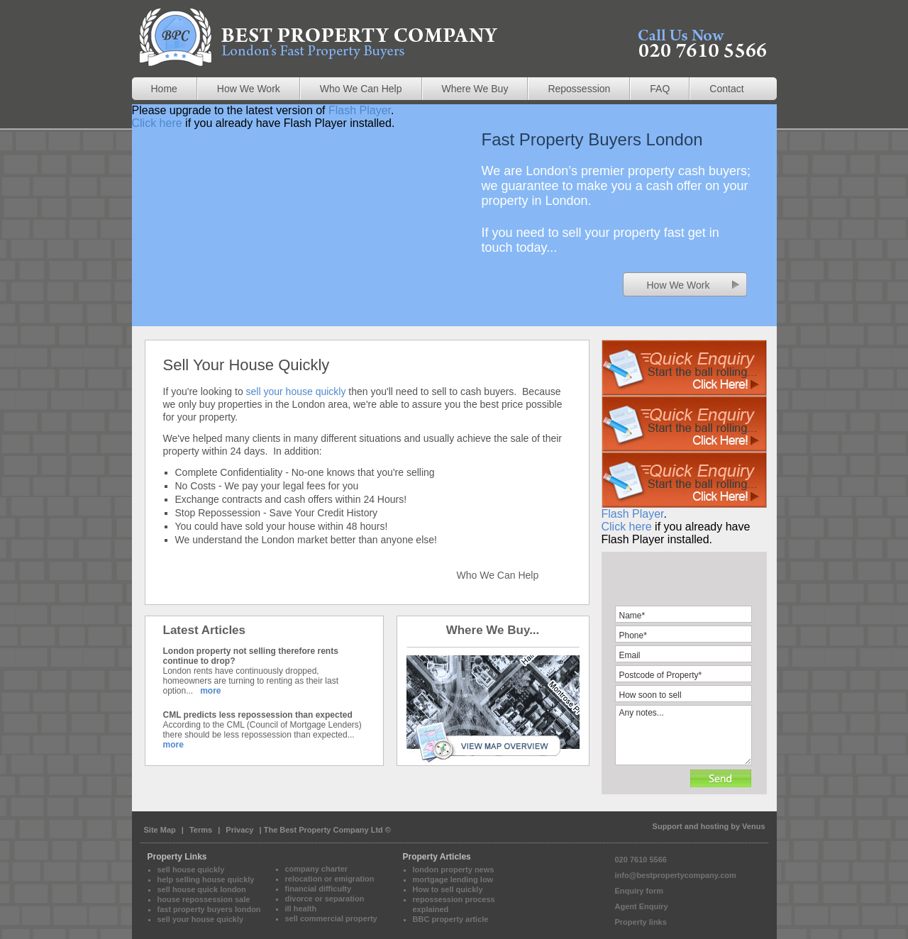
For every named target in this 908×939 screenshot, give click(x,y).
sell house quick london (201, 889)
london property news (453, 869)
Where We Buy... (493, 630)
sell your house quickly (296, 391)
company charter (316, 869)
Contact (726, 88)
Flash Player (359, 110)
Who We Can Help (361, 88)
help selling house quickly (206, 879)
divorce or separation (325, 898)
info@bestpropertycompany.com (675, 875)
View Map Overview (493, 704)
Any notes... (683, 735)
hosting (714, 826)
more (210, 691)
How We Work (248, 88)
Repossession (579, 88)
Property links (641, 922)
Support (667, 826)
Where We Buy (475, 88)
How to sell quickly (448, 889)
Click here (157, 123)
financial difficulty (318, 888)
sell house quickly (191, 869)
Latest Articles (204, 630)
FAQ (660, 88)
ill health (301, 908)
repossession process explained (454, 904)
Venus (753, 826)
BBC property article (451, 919)
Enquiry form (639, 891)
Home (164, 88)
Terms (201, 830)
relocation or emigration (330, 878)
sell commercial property (331, 918)
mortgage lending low (453, 879)
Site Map (160, 830)
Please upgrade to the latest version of (684, 480)
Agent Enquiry (641, 906)
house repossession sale (203, 899)
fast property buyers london (209, 909)
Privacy (239, 830)
